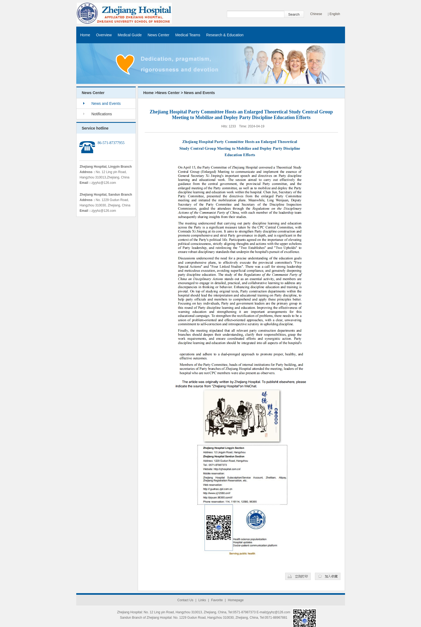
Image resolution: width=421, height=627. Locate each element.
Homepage (236, 600)
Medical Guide (130, 35)
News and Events (106, 103)
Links (202, 600)
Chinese (316, 14)
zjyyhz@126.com (104, 183)
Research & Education (225, 35)
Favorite (217, 600)
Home (85, 35)
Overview (104, 35)
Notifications (102, 114)
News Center (158, 35)
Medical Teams (187, 35)
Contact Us (185, 600)
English (334, 14)
